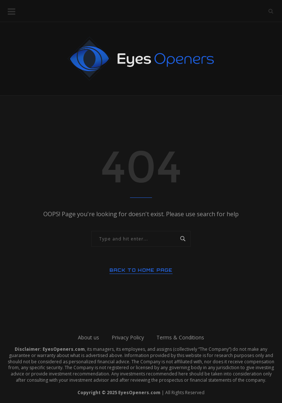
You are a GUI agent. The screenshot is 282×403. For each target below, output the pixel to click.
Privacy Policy (128, 337)
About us (88, 337)
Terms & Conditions (180, 337)
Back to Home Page (141, 270)
